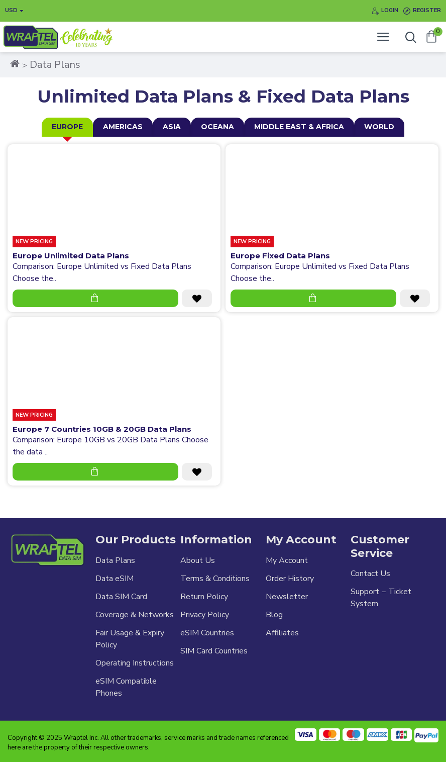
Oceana (217, 126)
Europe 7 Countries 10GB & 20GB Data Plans (102, 429)
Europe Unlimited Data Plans (71, 255)
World (379, 126)
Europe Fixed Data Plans (280, 255)
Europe (67, 126)
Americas (123, 126)
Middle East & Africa (299, 126)
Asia (172, 126)
